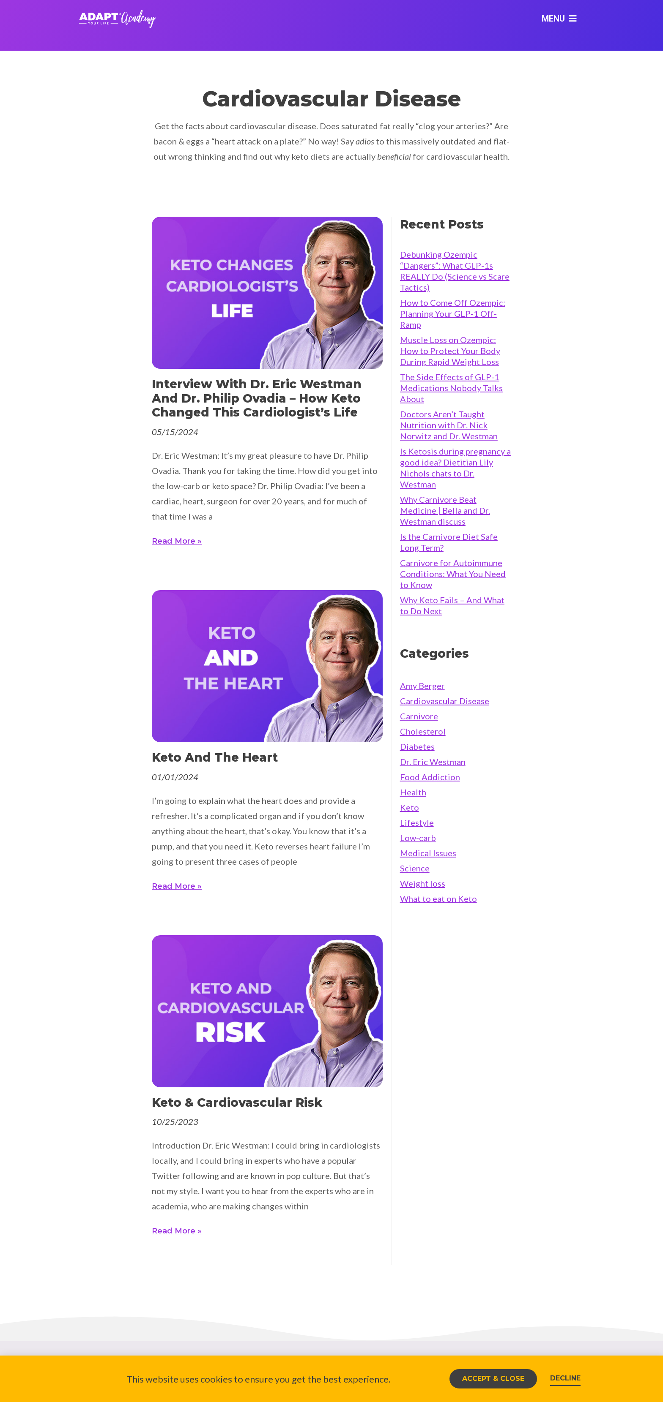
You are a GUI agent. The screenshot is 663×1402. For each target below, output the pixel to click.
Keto (409, 807)
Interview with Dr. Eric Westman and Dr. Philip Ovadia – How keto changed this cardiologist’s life (257, 398)
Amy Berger (422, 686)
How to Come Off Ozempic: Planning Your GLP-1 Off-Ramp (452, 313)
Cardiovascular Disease (444, 701)
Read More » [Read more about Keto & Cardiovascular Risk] (177, 1231)
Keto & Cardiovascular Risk (237, 1102)
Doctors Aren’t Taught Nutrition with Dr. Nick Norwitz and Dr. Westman (449, 425)
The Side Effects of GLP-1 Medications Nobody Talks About (451, 388)
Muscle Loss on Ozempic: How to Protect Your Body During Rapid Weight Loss (450, 351)
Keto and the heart (215, 757)
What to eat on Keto (438, 898)
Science (415, 868)
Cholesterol (423, 731)
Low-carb (418, 838)
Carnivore (419, 716)
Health (413, 792)
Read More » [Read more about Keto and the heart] (177, 886)
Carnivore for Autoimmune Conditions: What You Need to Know (453, 574)
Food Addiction (430, 777)
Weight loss (422, 883)
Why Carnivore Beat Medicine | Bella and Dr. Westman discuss (445, 510)
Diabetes (417, 746)
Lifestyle (417, 822)
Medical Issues (428, 853)
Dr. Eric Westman (433, 762)
